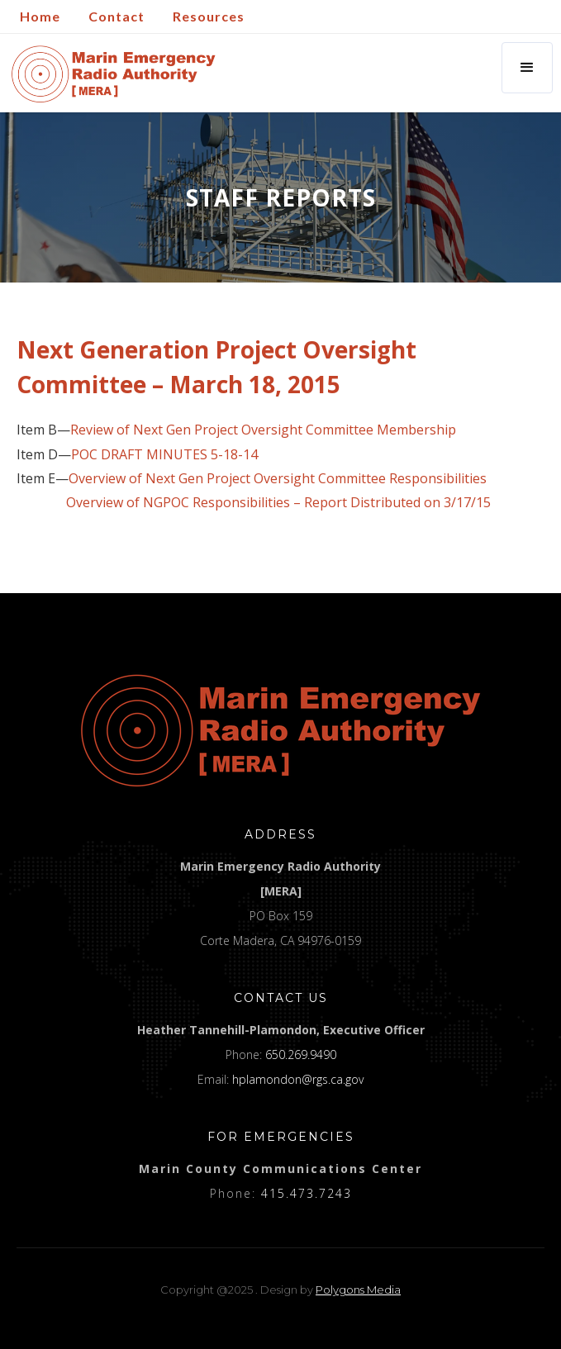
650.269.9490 (300, 1054)
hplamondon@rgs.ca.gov (298, 1079)
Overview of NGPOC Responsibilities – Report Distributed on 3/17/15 (278, 503)
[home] (109, 74)
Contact (116, 16)
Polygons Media (358, 1289)
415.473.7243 (306, 1193)
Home (40, 16)
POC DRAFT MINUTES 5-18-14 (164, 455)
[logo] (280, 730)
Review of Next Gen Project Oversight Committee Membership (263, 430)
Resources (209, 16)
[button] (527, 67)
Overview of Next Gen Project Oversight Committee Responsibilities (278, 479)
